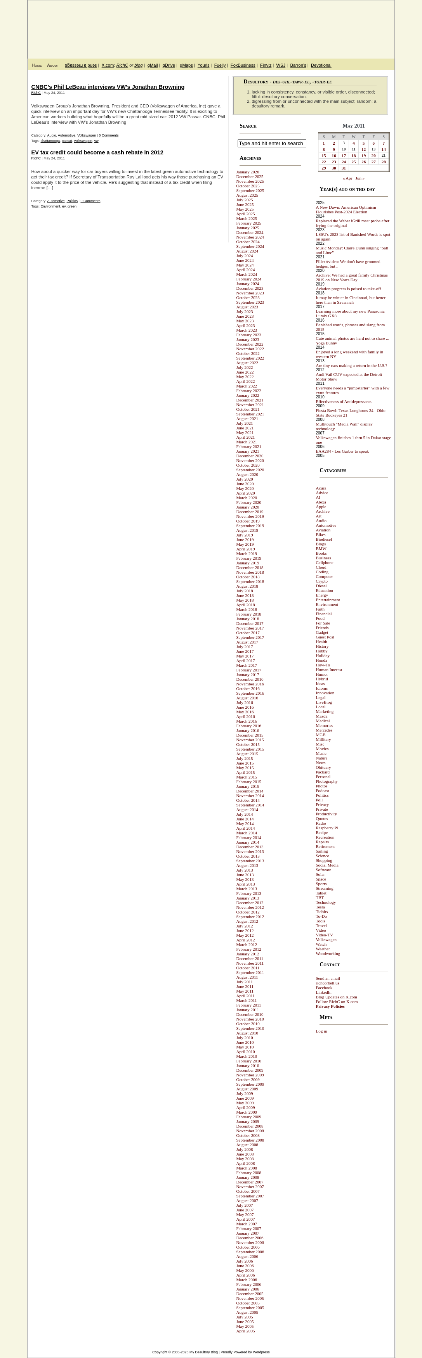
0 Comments (109, 135)
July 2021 (244, 423)
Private (322, 809)
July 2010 (244, 1037)
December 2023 (250, 288)
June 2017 (245, 651)
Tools (320, 921)
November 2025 (250, 181)
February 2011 (248, 1005)
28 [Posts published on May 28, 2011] (384, 161)
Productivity (326, 813)
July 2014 (244, 814)
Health (321, 641)
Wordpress (261, 1352)
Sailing (322, 851)
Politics (72, 201)
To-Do (321, 916)
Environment (51, 206)
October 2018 (248, 576)
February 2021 (248, 446)
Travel (321, 925)
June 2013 (245, 874)
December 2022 (250, 344)
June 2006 (245, 1265)
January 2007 (247, 1233)
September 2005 (250, 1307)
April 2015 (245, 772)
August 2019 (247, 530)
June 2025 (245, 204)
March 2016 (246, 721)
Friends (322, 627)
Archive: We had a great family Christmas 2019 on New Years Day (352, 277)
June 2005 (245, 1321)
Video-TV (324, 934)
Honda (321, 660)
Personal (323, 776)
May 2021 (245, 432)
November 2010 (250, 1019)
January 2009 (247, 1121)
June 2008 (245, 1154)
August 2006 (247, 1256)
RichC (122, 65)
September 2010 (250, 1028)
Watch (321, 944)
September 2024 (250, 246)
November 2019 (250, 516)
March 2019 (246, 553)
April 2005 (245, 1331)
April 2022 (245, 381)
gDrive (169, 65)
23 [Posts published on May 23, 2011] (334, 161)
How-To (323, 665)
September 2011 (250, 972)
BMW (321, 548)
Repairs (322, 841)
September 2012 (250, 916)
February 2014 (248, 837)
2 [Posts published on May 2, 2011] (334, 143)
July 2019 (244, 535)
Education (324, 590)
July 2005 (244, 1317)
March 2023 (246, 330)
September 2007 (250, 1196)
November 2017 (250, 628)
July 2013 (244, 870)
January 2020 (247, 507)
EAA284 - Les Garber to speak (342, 451)
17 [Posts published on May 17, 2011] (344, 155)
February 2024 (248, 279)
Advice (322, 492)
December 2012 (250, 902)
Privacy (322, 804)
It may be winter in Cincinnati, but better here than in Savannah (351, 299)
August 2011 (247, 977)
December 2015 (250, 735)
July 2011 (244, 981)
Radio (321, 823)
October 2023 (248, 297)
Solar (320, 874)
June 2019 (245, 539)
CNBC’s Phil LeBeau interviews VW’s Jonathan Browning (108, 87)
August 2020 (247, 474)
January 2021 (247, 451)
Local (321, 706)
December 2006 (250, 1237)
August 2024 (247, 251)
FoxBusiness (243, 65)
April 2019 (245, 549)
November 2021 (250, 404)
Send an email (328, 978)
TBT (320, 897)
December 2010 (250, 1014)
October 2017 (248, 632)
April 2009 (245, 1107)
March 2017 (246, 665)
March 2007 (246, 1223)
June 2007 (245, 1209)
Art (319, 516)
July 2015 (244, 758)
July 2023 (244, 311)
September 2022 (250, 358)
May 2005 (245, 1326)
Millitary (323, 739)
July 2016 (244, 702)
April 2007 (245, 1219)
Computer (324, 576)
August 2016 (247, 697)
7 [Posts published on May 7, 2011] (383, 143)
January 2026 (247, 172)
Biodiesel (324, 539)
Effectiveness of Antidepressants (344, 401)
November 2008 (250, 1130)
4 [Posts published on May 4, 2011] (354, 143)
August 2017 (247, 642)
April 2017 (245, 660)
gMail (153, 65)
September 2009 (250, 1084)
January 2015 (247, 786)
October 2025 (248, 185)
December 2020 (250, 455)
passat (67, 141)
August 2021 (247, 418)
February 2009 (248, 1116)
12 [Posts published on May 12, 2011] (363, 149)
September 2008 (250, 1140)
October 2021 (248, 409)
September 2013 (250, 860)
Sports (321, 883)
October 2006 (248, 1247)
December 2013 (250, 846)
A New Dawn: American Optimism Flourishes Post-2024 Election (346, 209)
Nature (322, 758)
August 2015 (247, 753)
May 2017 (245, 656)
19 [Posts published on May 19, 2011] (363, 155)
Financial (324, 613)
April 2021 (245, 437)
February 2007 (248, 1228)
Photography (327, 781)
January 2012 (247, 953)
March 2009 (246, 1112)
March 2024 (246, 274)
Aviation (323, 530)
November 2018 (250, 572)
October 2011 (248, 967)
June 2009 (245, 1098)
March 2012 (246, 944)
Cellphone (324, 562)
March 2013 (246, 888)
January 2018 (247, 618)
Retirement (325, 846)
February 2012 (248, 949)
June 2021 (245, 428)
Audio (51, 135)
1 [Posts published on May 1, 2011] (324, 143)
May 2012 (245, 935)
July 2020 (244, 479)
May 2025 (245, 209)
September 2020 (250, 469)
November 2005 (250, 1298)
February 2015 (248, 781)
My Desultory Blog (319, 25)
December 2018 (250, 567)
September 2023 (250, 302)
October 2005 (248, 1303)
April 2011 (245, 995)
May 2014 (245, 823)
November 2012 (250, 907)
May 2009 (245, 1102)
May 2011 (245, 991)
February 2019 (248, 558)
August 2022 (247, 362)
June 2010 (245, 1042)
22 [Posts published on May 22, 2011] (324, 161)
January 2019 (247, 562)
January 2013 (247, 898)
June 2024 (245, 260)
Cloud (321, 567)
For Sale (323, 623)
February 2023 (248, 334)
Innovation (325, 692)
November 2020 (250, 460)
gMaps (186, 65)
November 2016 (250, 684)
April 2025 (245, 213)
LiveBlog (324, 702)
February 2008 (248, 1172)
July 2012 (244, 926)
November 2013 (250, 851)
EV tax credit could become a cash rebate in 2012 (97, 152)
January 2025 (247, 227)
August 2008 (247, 1144)
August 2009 (247, 1088)
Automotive (66, 135)
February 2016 (248, 725)
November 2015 (250, 739)
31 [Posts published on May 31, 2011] (344, 168)
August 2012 (247, 921)
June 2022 (245, 372)
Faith (320, 609)
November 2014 (250, 795)
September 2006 (250, 1251)
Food (320, 618)
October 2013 (248, 856)
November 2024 (250, 237)
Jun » (360, 178)
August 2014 (247, 809)
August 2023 (247, 306)
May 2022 (245, 376)
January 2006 (247, 1289)
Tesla (320, 907)
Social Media (327, 865)
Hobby (322, 651)
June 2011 (245, 986)
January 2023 (247, 339)
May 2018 (245, 600)
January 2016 (247, 730)
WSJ (281, 65)
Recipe (322, 832)
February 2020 (248, 502)
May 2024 (245, 265)
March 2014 (246, 832)
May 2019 (245, 544)
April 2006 (245, 1275)
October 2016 (248, 688)
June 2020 (245, 483)
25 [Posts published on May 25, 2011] (354, 161)
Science (322, 855)
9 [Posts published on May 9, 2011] (334, 149)
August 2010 (247, 1033)
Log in (321, 1031)
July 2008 (244, 1149)
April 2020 (245, 493)
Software (324, 869)
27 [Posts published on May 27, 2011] (374, 161)
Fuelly (220, 65)
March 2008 (246, 1168)
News (321, 762)
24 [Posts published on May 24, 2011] (344, 161)
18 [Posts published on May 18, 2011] (354, 155)
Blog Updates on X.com (336, 997)
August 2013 (247, 865)
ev (64, 206)
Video (321, 930)
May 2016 (245, 711)
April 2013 (245, 884)
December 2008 (250, 1126)
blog (138, 65)
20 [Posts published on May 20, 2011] (374, 155)
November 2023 (250, 293)
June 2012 (245, 930)
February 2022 (248, 390)
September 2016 (250, 693)
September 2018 (250, 581)
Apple (321, 506)
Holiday (323, 655)
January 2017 (247, 674)
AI (318, 497)
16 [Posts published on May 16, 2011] (334, 155)
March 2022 (246, 386)
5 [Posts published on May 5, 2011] (364, 143)
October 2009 (248, 1079)
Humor (322, 674)
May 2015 (245, 767)
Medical (323, 720)
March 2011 (246, 1000)
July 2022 (244, 367)
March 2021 (246, 441)
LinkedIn (324, 992)
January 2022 (247, 395)
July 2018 (244, 590)
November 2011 (250, 963)
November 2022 (250, 348)
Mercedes (324, 730)
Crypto (322, 581)
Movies (322, 748)
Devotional (321, 65)
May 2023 (245, 320)
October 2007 (248, 1191)
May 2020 (245, 488)
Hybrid (322, 678)
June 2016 (245, 707)
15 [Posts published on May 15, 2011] (324, 155)
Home (37, 65)
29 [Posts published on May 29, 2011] (324, 168)
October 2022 (248, 353)
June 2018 (245, 595)
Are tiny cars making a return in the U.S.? (351, 365)
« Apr (348, 178)
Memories (324, 725)
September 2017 (250, 637)
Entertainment (328, 599)
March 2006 (246, 1279)
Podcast (322, 790)
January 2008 (247, 1177)
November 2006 (250, 1242)
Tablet (321, 893)
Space (321, 879)
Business (323, 557)
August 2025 (247, 195)
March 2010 (246, 1056)
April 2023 (245, 325)
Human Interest (329, 669)
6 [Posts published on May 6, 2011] (374, 143)
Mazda (322, 716)
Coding (322, 571)
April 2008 (245, 1163)
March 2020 (246, 497)
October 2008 (248, 1135)
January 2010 (247, 1065)
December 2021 (250, 400)
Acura (321, 488)
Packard (323, 772)
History (322, 646)
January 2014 (247, 842)
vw (96, 141)
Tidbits (322, 911)
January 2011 (247, 1009)
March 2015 (246, 777)
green (72, 206)
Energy (322, 595)
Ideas (320, 683)
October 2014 (248, 800)
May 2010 (245, 1047)
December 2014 (250, 791)
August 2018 (247, 586)
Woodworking (328, 953)
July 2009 (244, 1093)
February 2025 (248, 223)
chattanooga (50, 141)
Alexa (321, 502)
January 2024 (247, 283)
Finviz (265, 65)
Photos (322, 786)
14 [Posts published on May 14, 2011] (384, 149)
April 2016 (245, 716)
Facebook (324, 987)
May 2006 (245, 1270)
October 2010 (248, 1023)
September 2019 (250, 525)
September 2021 (250, 414)
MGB (321, 734)
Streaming (324, 888)
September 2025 (250, 190)
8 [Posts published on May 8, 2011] (324, 149)
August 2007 (247, 1200)
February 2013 (248, 893)
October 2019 (248, 521)
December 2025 (250, 176)
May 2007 (245, 1214)
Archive (323, 511)
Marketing (325, 711)
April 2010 (245, 1051)
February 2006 (248, 1284)
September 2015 (250, 749)
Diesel (321, 585)
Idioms (322, 688)
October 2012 (248, 912)
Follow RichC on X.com (337, 1001)
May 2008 (245, 1158)
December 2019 (250, 511)
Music (321, 753)
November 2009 (250, 1075)
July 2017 (244, 646)
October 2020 (248, 465)
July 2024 (244, 255)
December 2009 (250, 1070)
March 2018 (246, 609)
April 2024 (245, 269)
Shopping (324, 860)
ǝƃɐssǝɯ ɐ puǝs (81, 65)
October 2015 (248, 744)
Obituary (323, 767)
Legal (321, 697)
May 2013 (245, 879)
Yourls (204, 65)
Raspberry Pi (327, 827)
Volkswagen (86, 135)
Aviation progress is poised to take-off (348, 288)
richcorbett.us (327, 983)
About (53, 65)
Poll (319, 800)
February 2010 (248, 1061)
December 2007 (250, 1182)
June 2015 (245, 763)
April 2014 (245, 828)
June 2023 (245, 316)
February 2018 (248, 614)
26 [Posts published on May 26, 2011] (363, 161)
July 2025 (244, 199)
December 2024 (250, 232)
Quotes (322, 818)
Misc (320, 744)
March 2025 (246, 218)
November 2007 (250, 1186)
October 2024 (248, 241)
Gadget (322, 632)
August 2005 (247, 1312)
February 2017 (248, 670)
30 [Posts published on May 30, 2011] (334, 168)
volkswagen (83, 141)
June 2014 (245, 819)
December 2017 (250, 623)
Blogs (321, 543)
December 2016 (250, 679)
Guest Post (325, 637)
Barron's (298, 65)
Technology (326, 902)
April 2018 (245, 604)
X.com (108, 65)
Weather (323, 948)
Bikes (321, 534)
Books (321, 553)
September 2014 (250, 805)
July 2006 (244, 1261)
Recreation (325, 837)
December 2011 (250, 958)
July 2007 (244, 1205)
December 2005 (250, 1293)
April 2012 (245, 940)
